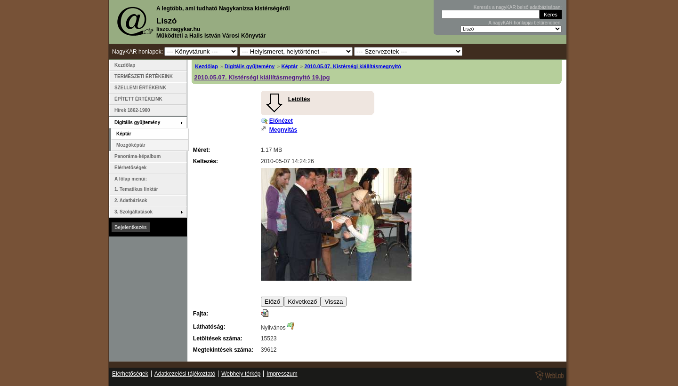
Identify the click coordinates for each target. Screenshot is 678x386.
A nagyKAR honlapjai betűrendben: (525, 22)
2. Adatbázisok (130, 200)
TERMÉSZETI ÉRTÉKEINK (143, 76)
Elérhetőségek (130, 167)
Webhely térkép (240, 373)
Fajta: (200, 313)
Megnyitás (283, 129)
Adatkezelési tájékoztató (184, 373)
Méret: (201, 150)
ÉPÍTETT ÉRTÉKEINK (138, 99)
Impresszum (281, 373)
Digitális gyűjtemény (249, 66)
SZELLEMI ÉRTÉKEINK (140, 87)
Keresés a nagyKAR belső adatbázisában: (518, 7)
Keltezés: (205, 161)
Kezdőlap (206, 66)
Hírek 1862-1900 (132, 110)
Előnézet (281, 121)
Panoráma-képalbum (137, 156)
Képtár (290, 66)
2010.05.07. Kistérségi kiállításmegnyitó (352, 66)
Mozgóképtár (130, 145)
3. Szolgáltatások (133, 211)
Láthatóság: (209, 326)
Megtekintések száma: (223, 350)
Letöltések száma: (217, 338)
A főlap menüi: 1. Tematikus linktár (136, 184)
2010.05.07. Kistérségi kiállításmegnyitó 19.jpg (262, 77)
